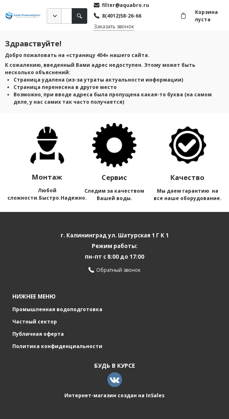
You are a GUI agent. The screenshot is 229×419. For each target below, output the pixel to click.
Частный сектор (34, 321)
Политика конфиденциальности (57, 346)
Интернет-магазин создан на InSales (114, 395)
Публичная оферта (38, 333)
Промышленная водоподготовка (57, 309)
